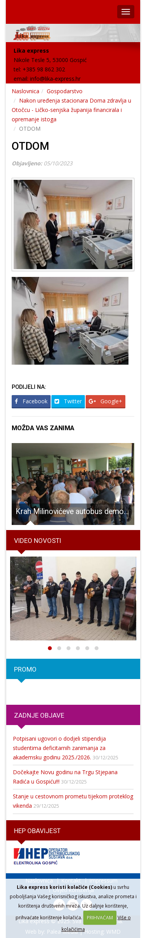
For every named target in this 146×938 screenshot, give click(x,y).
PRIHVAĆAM (100, 917)
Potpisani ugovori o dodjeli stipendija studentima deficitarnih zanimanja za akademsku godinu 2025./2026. (59, 748)
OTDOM (30, 146)
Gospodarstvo (65, 91)
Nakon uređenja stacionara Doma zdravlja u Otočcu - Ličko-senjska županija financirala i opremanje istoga (71, 110)
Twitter (68, 401)
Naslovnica (25, 91)
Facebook (31, 401)
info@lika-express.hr (55, 78)
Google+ (105, 401)
